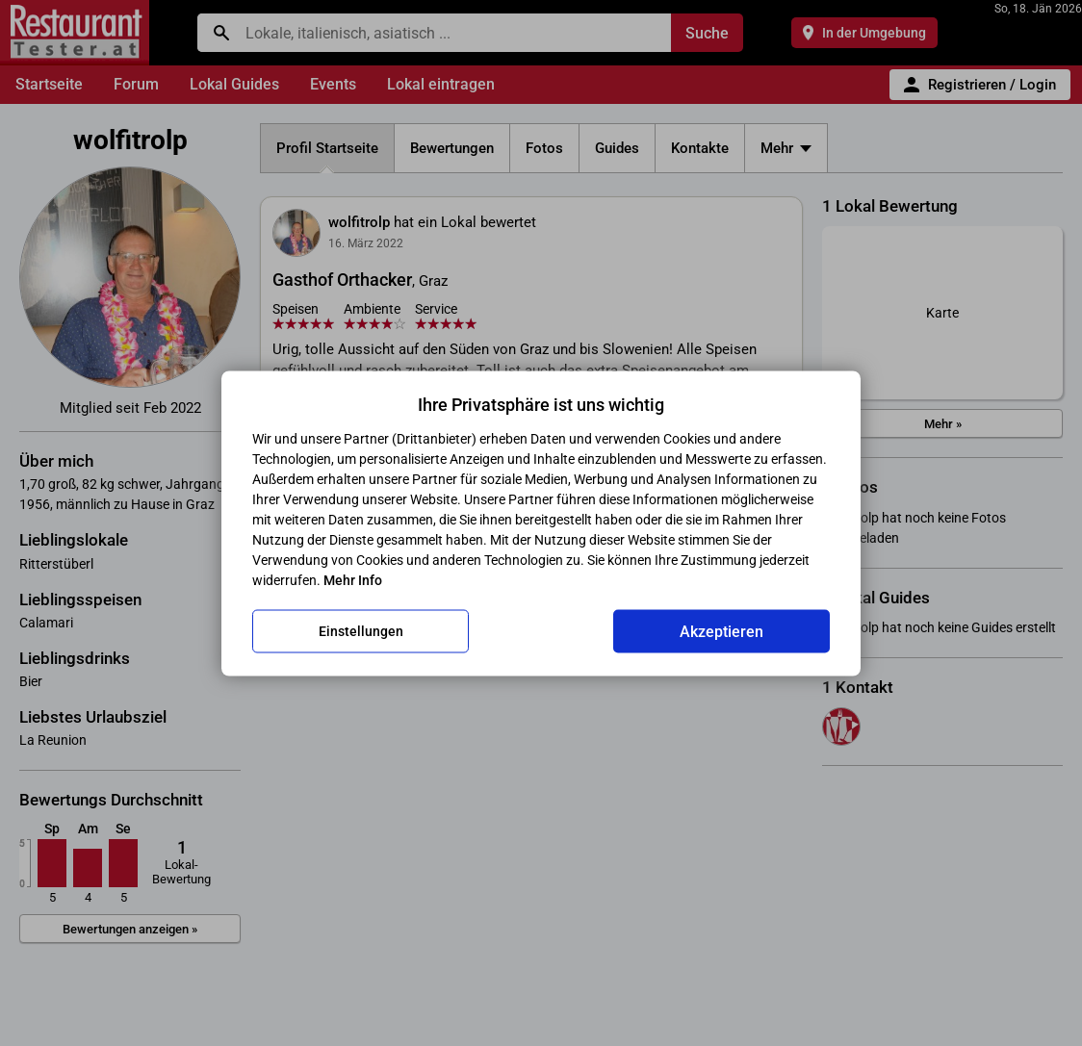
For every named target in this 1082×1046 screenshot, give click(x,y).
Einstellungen (361, 631)
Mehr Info (352, 579)
